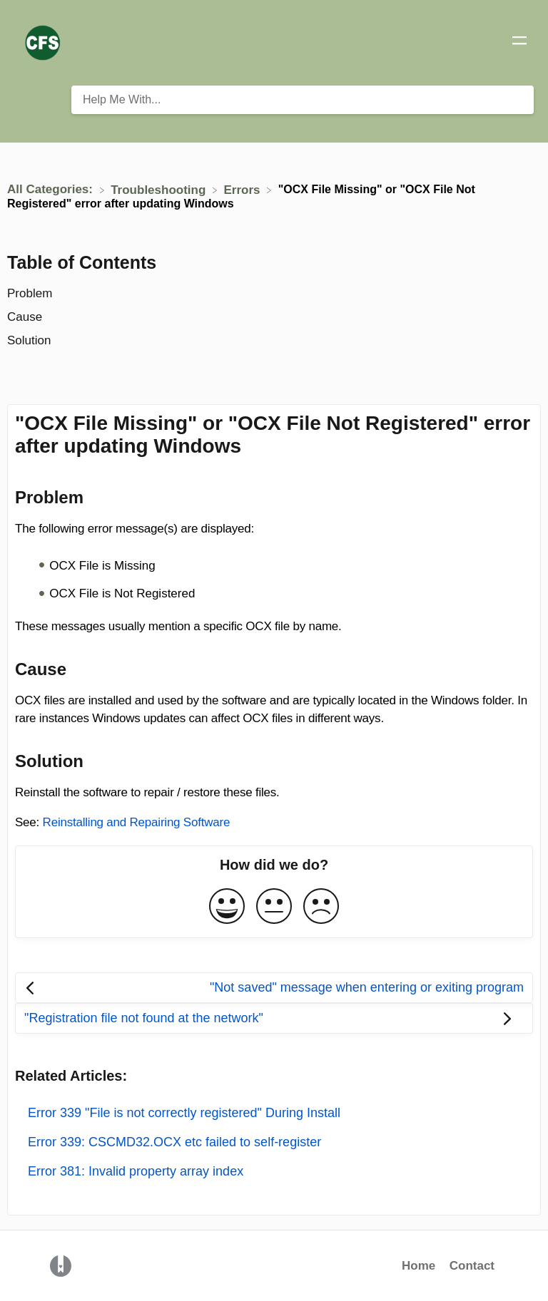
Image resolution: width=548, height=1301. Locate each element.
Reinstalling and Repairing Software (136, 822)
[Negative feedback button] (321, 907)
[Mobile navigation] (519, 43)
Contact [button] (472, 1265)
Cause (24, 317)
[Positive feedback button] (227, 907)
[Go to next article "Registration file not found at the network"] (274, 1018)
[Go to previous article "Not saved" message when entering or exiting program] (274, 987)
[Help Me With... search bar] (302, 100)
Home (418, 1265)
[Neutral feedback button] (274, 907)
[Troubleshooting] (160, 189)
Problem (29, 293)
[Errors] (244, 189)
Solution (29, 340)
